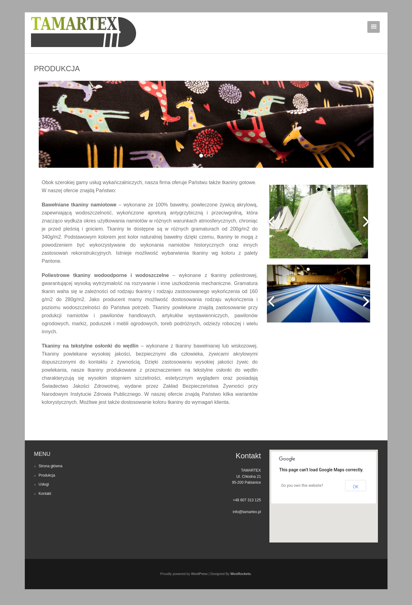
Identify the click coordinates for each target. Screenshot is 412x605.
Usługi (44, 484)
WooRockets (240, 574)
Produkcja (47, 475)
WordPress (199, 574)
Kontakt (45, 493)
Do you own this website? (302, 485)
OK (355, 486)
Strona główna (51, 466)
